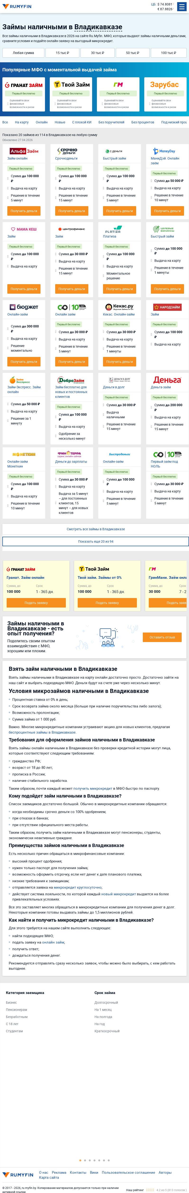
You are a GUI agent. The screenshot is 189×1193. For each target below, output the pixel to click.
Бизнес (11, 1002)
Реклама (59, 1172)
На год (99, 1024)
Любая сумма (23, 52)
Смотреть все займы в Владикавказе (96, 529)
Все (5, 122)
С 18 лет (12, 1024)
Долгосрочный (106, 1002)
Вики (94, 1172)
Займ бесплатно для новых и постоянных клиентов (71, 392)
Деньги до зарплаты (71, 461)
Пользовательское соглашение (128, 1172)
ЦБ (153, 4)
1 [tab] (80, 1160)
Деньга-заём (161, 387)
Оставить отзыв (162, 637)
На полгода (103, 1016)
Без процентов (142, 122)
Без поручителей (111, 122)
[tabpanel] (48, 1013)
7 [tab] (108, 1160)
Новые (60, 122)
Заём (59, 236)
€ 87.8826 (165, 9)
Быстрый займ (114, 158)
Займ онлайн (17, 158)
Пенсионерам (16, 1009)
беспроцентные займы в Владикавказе (42, 732)
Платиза (109, 236)
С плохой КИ (81, 122)
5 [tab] (99, 1160)
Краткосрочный (107, 1031)
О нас (43, 1172)
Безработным (16, 1016)
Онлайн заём (65, 314)
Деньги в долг (114, 387)
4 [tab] (94, 1160)
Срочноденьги (66, 158)
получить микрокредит (92, 788)
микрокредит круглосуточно (78, 887)
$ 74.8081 (165, 4)
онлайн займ (53, 942)
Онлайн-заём (17, 314)
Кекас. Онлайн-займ (119, 314)
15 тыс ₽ (62, 52)
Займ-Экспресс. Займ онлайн (23, 389)
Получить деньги (24, 211)
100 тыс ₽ (168, 52)
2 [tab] (85, 1160)
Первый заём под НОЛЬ (164, 463)
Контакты (78, 1172)
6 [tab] (104, 1160)
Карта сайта (49, 1177)
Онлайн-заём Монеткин (17, 463)
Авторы (165, 1172)
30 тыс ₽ (97, 52)
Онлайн (42, 122)
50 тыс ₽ (132, 52)
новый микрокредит (118, 893)
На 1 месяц (103, 1009)
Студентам (14, 1031)
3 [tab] (89, 1160)
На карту (22, 122)
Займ (11, 236)
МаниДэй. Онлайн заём (165, 160)
